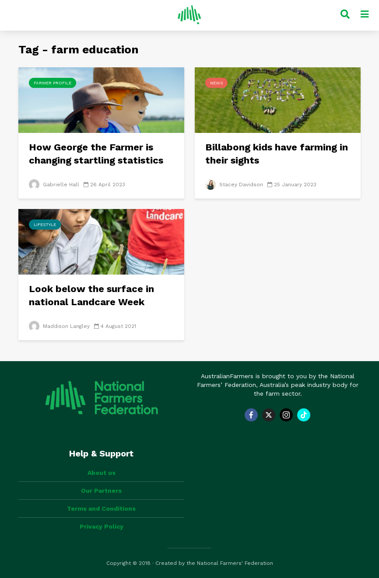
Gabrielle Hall (54, 184)
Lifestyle (45, 224)
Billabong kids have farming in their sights (276, 154)
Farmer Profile (52, 82)
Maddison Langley (59, 326)
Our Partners (101, 490)
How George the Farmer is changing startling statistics (96, 154)
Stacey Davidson (234, 184)
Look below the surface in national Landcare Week (91, 295)
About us (102, 472)
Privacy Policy (101, 526)
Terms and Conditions (101, 508)
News (216, 82)
